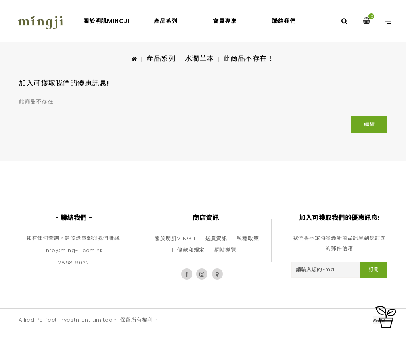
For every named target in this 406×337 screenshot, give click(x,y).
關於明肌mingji (106, 21)
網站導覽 (225, 250)
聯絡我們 (284, 21)
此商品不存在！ (249, 58)
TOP (386, 317)
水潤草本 (199, 58)
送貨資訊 (216, 238)
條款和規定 (191, 250)
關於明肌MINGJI (175, 238)
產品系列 (166, 21)
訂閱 (373, 269)
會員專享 (225, 21)
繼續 (369, 124)
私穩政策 (248, 238)
